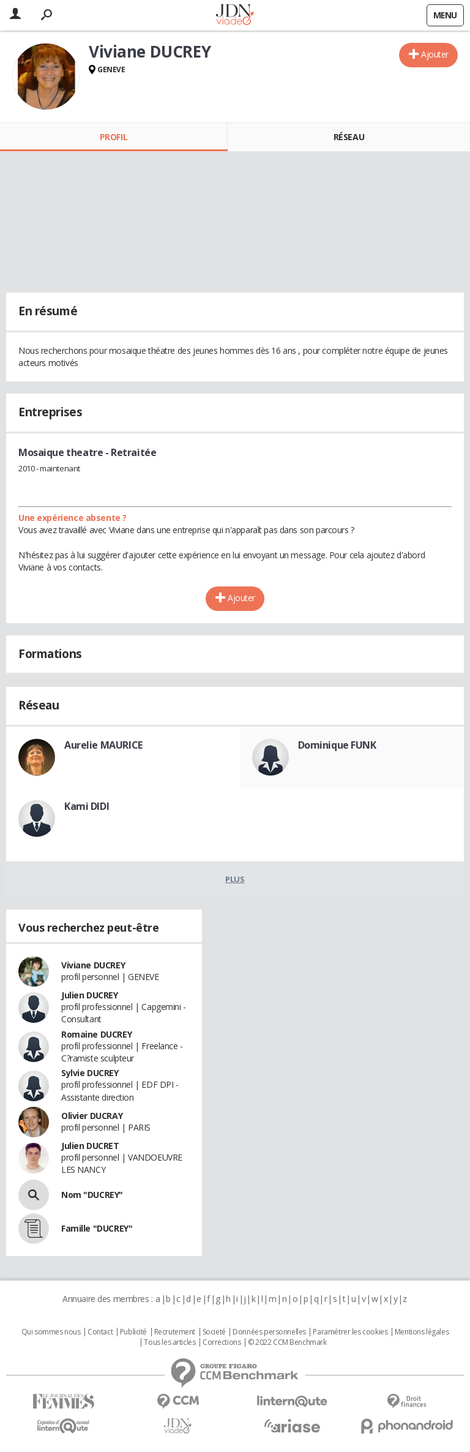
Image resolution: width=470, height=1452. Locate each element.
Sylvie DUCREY (90, 1073)
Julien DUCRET (90, 1145)
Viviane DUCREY (93, 965)
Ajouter (435, 54)
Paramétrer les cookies (350, 1332)
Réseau (349, 137)
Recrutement (174, 1332)
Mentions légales (422, 1332)
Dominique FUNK (337, 745)
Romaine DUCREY (96, 1034)
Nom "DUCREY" (92, 1194)
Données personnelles (269, 1332)
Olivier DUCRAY (91, 1115)
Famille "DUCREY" (96, 1228)
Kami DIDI (86, 806)
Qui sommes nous (51, 1332)
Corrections (222, 1342)
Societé (214, 1332)
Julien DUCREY (89, 995)
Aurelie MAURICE (103, 745)
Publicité (133, 1332)
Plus (234, 879)
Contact (100, 1332)
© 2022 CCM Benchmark (287, 1342)
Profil (113, 137)
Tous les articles (169, 1342)
